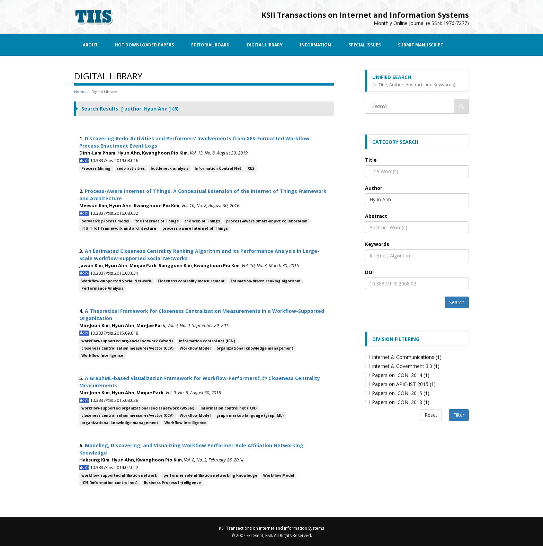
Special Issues (364, 45)
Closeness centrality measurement (191, 281)
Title (371, 160)
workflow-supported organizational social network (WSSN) (137, 408)
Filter (458, 415)
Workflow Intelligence (102, 355)
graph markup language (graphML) (250, 415)
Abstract (376, 216)
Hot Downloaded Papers (144, 45)
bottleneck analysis (169, 168)
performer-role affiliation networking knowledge (210, 475)
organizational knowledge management (254, 348)
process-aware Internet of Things (195, 228)
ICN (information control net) (109, 482)
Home (80, 91)
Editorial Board (210, 45)
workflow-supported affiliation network (119, 475)
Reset (431, 415)
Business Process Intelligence (172, 482)
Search (456, 302)
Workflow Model (195, 348)
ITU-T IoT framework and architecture (118, 228)
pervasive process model (105, 221)
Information (315, 45)
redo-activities (131, 168)
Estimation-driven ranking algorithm (265, 281)
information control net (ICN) (207, 340)
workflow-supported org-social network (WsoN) (127, 340)
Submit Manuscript (420, 45)
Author (373, 188)
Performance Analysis (102, 288)
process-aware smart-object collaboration (267, 221)
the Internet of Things (157, 221)
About (90, 45)
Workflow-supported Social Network (116, 281)
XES (251, 168)
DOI (369, 272)
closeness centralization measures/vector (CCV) (127, 348)
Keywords (377, 244)
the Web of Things (202, 221)
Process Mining (95, 168)
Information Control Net (218, 168)
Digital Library (265, 45)
